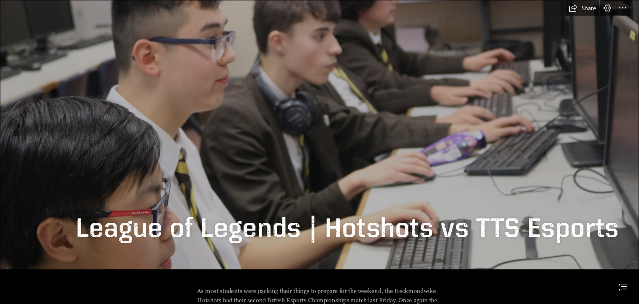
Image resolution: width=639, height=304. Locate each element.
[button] (582, 8)
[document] (319, 152)
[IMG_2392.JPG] (319, 135)
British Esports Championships (308, 300)
